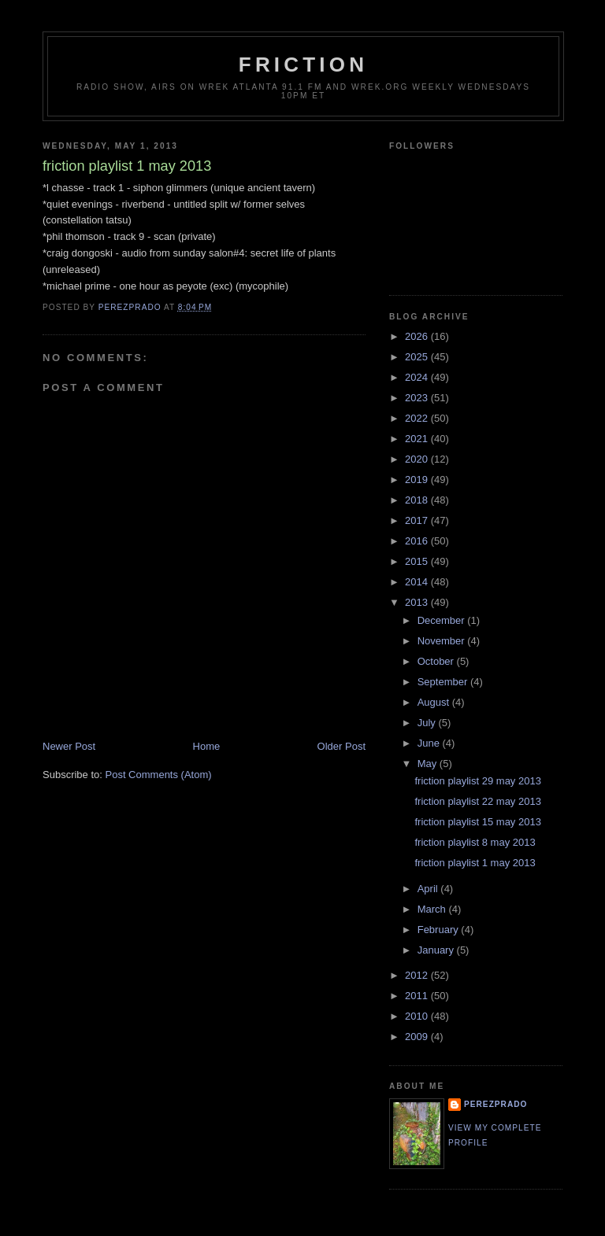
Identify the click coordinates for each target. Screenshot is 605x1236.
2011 (418, 996)
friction (303, 64)
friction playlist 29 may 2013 (477, 781)
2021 (418, 439)
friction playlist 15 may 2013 (477, 822)
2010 (418, 1016)
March (433, 909)
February (440, 929)
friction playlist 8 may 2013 (474, 842)
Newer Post (69, 746)
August (435, 702)
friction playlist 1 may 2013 (474, 863)
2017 (418, 520)
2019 (418, 479)
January (437, 950)
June (430, 743)
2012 (418, 975)
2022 (418, 418)
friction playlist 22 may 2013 (477, 801)
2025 (418, 357)
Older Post (341, 746)
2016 (418, 541)
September (444, 682)
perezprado (495, 1104)
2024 (418, 377)
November (443, 641)
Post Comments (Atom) (159, 774)
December (443, 620)
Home (207, 746)
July (428, 723)
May (429, 763)
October (437, 661)
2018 (418, 500)
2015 (418, 561)
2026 (418, 336)
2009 (418, 1036)
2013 (418, 602)
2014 (418, 582)
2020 (418, 459)
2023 (418, 398)
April (429, 889)
